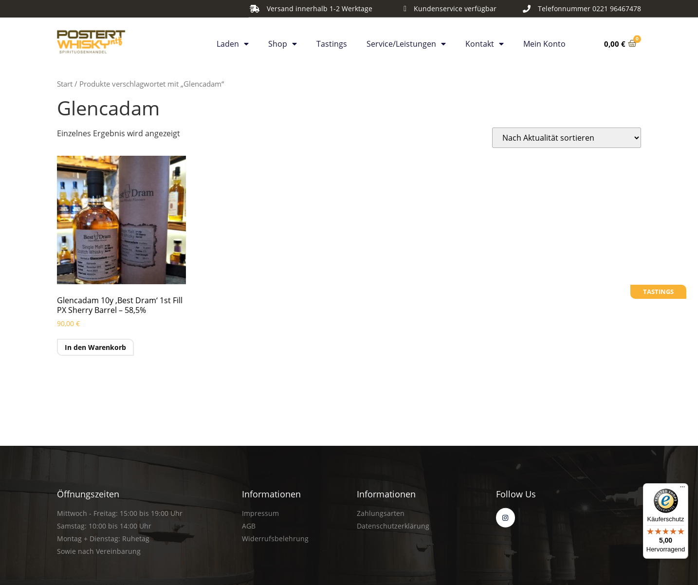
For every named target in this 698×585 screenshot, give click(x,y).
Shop (282, 41)
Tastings (331, 41)
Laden (233, 41)
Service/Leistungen (406, 41)
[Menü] (682, 489)
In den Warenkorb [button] (95, 347)
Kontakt (484, 41)
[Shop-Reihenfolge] (566, 138)
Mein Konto (544, 41)
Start (65, 84)
